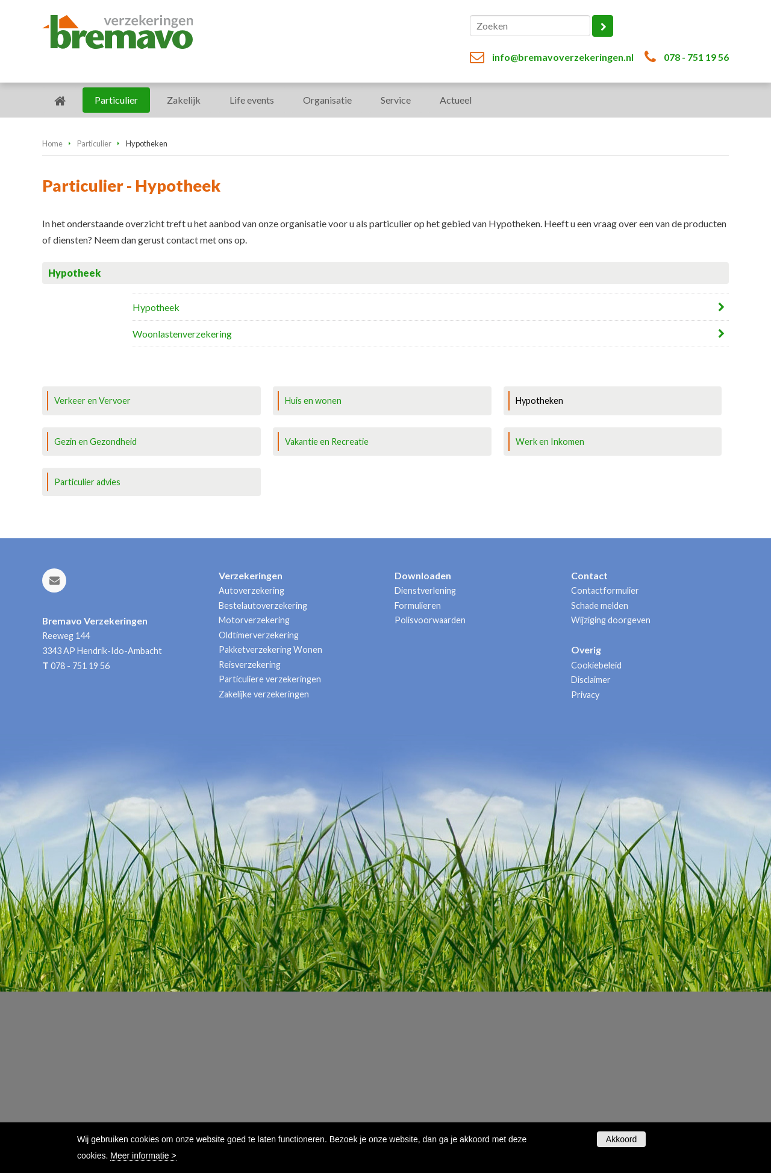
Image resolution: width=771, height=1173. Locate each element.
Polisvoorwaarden (430, 801)
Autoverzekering (251, 772)
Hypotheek (156, 470)
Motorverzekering (254, 801)
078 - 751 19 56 (696, 57)
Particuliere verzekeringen (270, 860)
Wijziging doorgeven (611, 801)
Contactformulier (605, 772)
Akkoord (621, 1139)
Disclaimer (591, 861)
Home (52, 306)
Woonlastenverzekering (182, 496)
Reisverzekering (250, 845)
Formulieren (418, 787)
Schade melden (599, 787)
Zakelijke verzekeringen (264, 875)
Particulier (94, 306)
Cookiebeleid (596, 846)
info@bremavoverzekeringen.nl (563, 57)
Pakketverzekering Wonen (270, 831)
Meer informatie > (143, 1155)
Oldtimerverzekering (259, 816)
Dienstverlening (425, 772)
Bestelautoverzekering (263, 787)
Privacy (585, 875)
